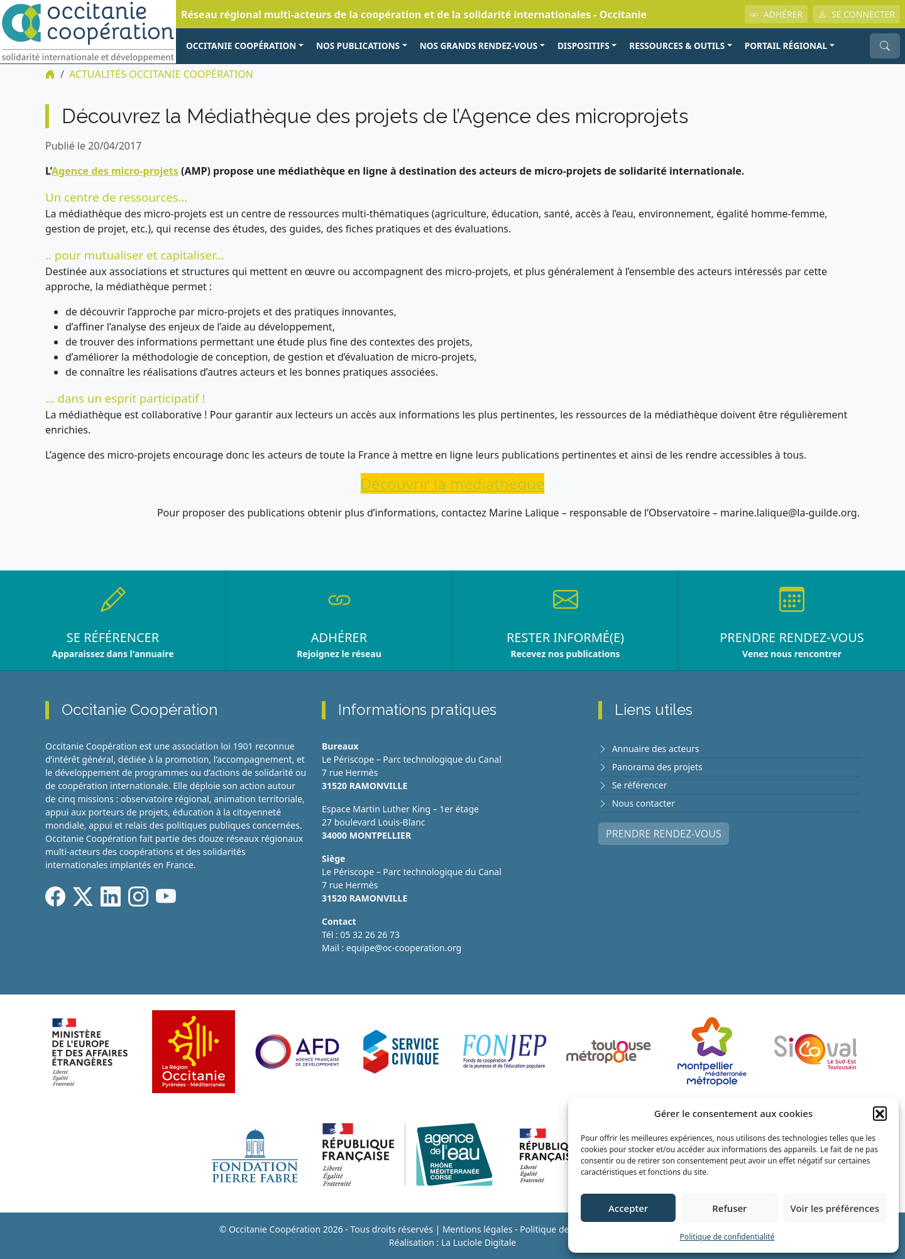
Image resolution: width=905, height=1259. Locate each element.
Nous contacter (643, 803)
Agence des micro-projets (115, 171)
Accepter (628, 1208)
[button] (880, 1113)
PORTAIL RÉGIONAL (786, 46)
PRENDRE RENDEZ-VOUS (663, 834)
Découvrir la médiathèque (453, 483)
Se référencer (639, 785)
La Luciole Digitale (478, 1242)
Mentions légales (477, 1229)
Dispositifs (583, 46)
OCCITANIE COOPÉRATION (241, 46)
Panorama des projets (657, 767)
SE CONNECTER (856, 14)
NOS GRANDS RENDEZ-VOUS (479, 46)
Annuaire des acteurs (655, 749)
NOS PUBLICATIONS (358, 46)
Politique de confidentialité (727, 1236)
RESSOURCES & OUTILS (677, 46)
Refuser (729, 1208)
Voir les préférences (835, 1208)
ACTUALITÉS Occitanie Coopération (161, 74)
